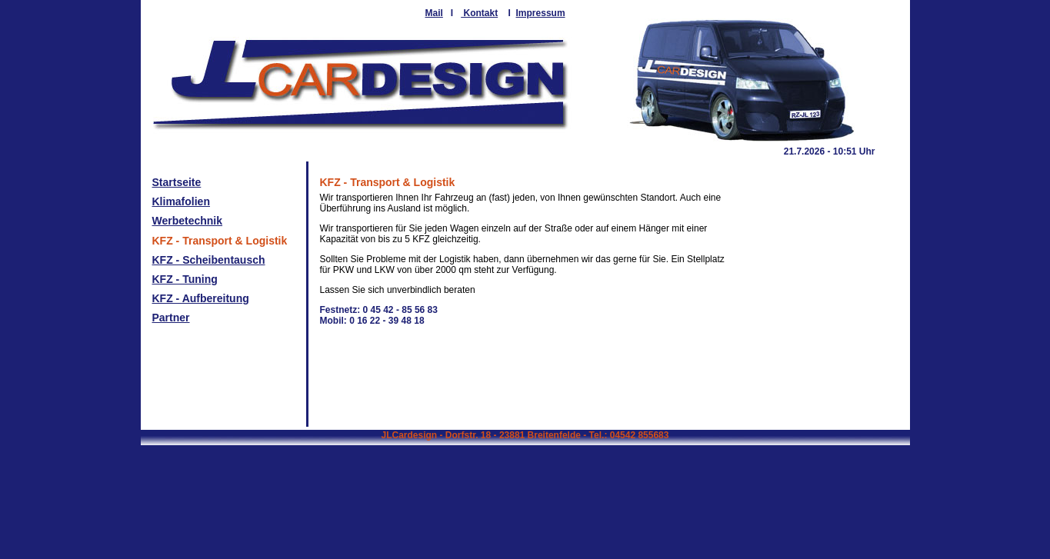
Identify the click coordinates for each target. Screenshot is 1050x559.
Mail (434, 13)
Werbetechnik (187, 221)
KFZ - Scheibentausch (208, 260)
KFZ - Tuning (185, 279)
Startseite (177, 182)
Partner (171, 317)
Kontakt (479, 13)
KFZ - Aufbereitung (200, 298)
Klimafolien (181, 201)
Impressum (540, 13)
